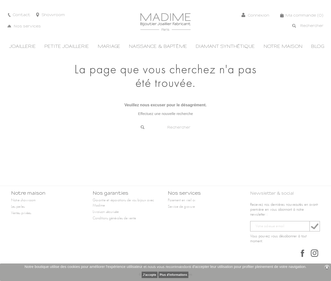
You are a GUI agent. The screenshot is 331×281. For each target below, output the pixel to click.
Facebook (303, 253)
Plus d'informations (173, 275)
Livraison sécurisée (106, 212)
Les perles (18, 207)
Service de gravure (181, 207)
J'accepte (149, 275)
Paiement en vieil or (182, 200)
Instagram (314, 253)
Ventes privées (21, 213)
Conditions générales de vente (114, 218)
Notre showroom (23, 200)
